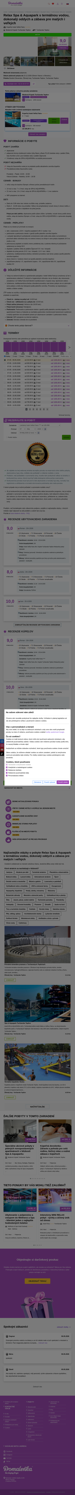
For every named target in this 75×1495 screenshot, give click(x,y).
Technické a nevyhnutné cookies (19, 764)
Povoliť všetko (63, 782)
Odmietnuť (37, 782)
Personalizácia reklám (16, 775)
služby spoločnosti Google (55, 732)
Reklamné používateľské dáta (18, 773)
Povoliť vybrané (49, 782)
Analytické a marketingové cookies (20, 767)
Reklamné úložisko (14, 770)
